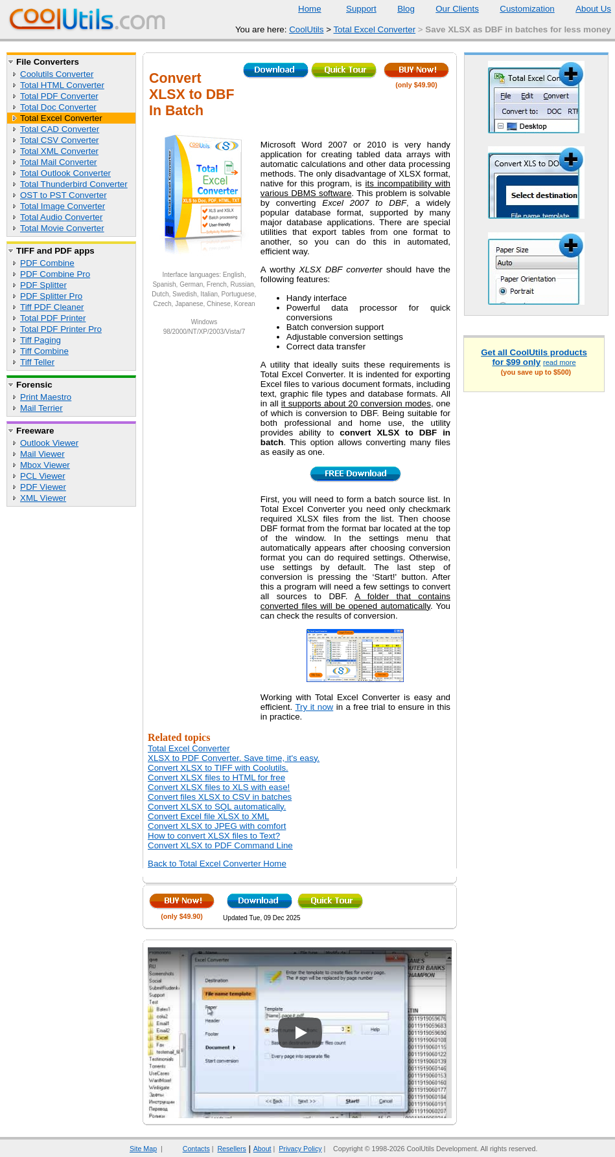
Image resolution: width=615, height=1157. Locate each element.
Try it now (314, 707)
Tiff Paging (40, 340)
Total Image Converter (62, 206)
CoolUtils (306, 29)
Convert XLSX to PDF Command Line (220, 845)
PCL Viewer (42, 476)
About (262, 1148)
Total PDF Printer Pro (61, 329)
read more (559, 362)
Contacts (188, 1148)
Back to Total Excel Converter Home (217, 863)
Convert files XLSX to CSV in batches (220, 797)
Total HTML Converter (62, 85)
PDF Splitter (43, 285)
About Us (585, 9)
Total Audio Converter (61, 217)
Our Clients (449, 9)
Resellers (231, 1148)
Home (309, 9)
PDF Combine (47, 263)
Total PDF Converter (59, 96)
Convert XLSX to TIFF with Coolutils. (218, 768)
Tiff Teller (37, 362)
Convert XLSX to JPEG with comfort (217, 826)
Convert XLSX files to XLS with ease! (219, 787)
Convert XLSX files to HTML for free (216, 777)
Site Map (143, 1148)
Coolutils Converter (56, 74)
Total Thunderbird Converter (74, 184)
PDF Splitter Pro (51, 296)
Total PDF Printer (53, 318)
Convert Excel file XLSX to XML (208, 816)
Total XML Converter (59, 151)
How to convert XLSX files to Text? (214, 836)
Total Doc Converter (58, 107)
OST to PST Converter (63, 195)
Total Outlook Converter (65, 173)
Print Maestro (45, 397)
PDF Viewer (43, 487)
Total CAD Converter (59, 129)
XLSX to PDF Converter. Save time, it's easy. (233, 758)
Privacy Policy (300, 1148)
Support (353, 9)
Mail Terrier (41, 408)
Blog (398, 9)
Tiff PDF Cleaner (52, 307)
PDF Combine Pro (55, 274)
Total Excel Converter (374, 29)
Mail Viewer (42, 454)
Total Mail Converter (58, 162)
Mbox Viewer (45, 465)
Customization (518, 9)
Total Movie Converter (62, 228)
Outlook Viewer (49, 443)
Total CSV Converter (59, 140)
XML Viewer (43, 498)
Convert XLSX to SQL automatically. (217, 806)
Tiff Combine (44, 351)
